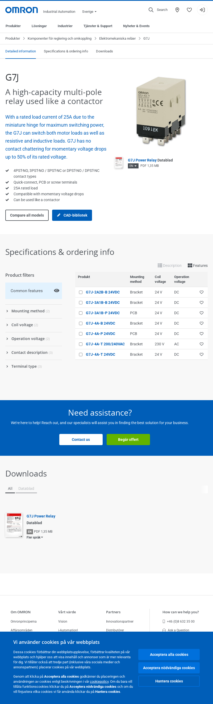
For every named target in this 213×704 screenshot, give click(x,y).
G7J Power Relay (150, 160)
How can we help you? (180, 612)
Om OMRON (21, 612)
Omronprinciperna (24, 621)
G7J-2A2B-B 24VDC (103, 292)
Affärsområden (21, 630)
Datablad (26, 488)
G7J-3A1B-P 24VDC (103, 313)
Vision (62, 621)
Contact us (81, 439)
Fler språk (33, 537)
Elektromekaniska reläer (117, 38)
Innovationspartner (119, 621)
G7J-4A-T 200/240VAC (105, 344)
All (10, 488)
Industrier (65, 26)
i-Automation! (68, 630)
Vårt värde (67, 612)
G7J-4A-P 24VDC (100, 334)
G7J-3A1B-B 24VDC (103, 302)
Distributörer (115, 630)
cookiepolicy (99, 682)
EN (131, 166)
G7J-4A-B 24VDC (100, 323)
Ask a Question (175, 630)
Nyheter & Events (136, 26)
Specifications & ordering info (66, 51)
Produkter (13, 26)
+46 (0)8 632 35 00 (178, 621)
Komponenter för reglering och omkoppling (59, 38)
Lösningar (39, 26)
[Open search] (158, 10)
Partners (113, 612)
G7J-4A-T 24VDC (100, 354)
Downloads (104, 51)
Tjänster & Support (97, 26)
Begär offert (128, 439)
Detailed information (20, 51)
